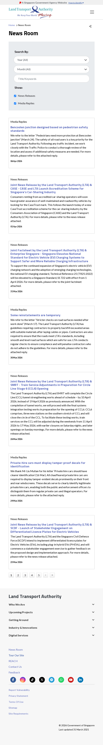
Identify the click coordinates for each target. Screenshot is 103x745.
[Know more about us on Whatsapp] (61, 680)
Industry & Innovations (23, 627)
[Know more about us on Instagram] (23, 680)
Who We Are (17, 604)
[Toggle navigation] (92, 12)
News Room (16, 649)
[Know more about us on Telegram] (51, 680)
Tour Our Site (16, 655)
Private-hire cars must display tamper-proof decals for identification (47, 465)
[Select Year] (52, 60)
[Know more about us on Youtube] (71, 680)
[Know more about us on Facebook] (13, 680)
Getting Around (18, 619)
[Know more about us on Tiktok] (32, 680)
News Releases (26, 95)
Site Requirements (18, 713)
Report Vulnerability (19, 690)
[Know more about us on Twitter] (42, 680)
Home (12, 25)
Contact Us (15, 666)
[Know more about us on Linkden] (80, 680)
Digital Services (18, 635)
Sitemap (13, 707)
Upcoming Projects (21, 612)
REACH (13, 661)
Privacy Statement (18, 695)
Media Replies (26, 103)
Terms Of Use (16, 701)
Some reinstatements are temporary (35, 315)
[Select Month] (52, 69)
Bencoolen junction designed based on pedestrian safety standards (49, 129)
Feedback (14, 672)
